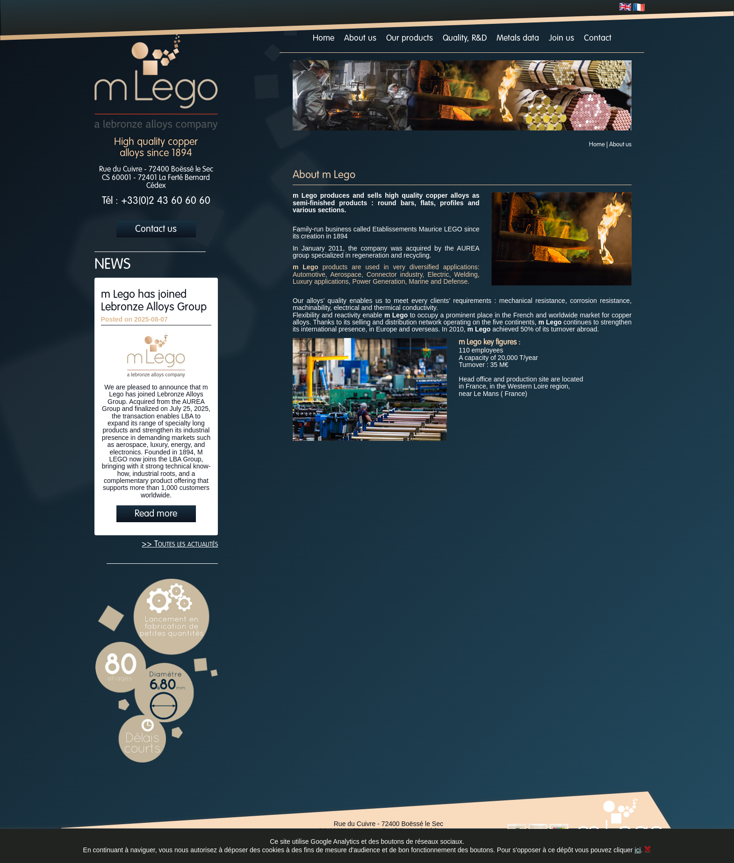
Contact (598, 38)
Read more (156, 514)
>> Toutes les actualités (180, 544)
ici (637, 850)
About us (360, 38)
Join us (561, 38)
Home (323, 38)
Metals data (518, 38)
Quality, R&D (465, 38)
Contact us (156, 229)
